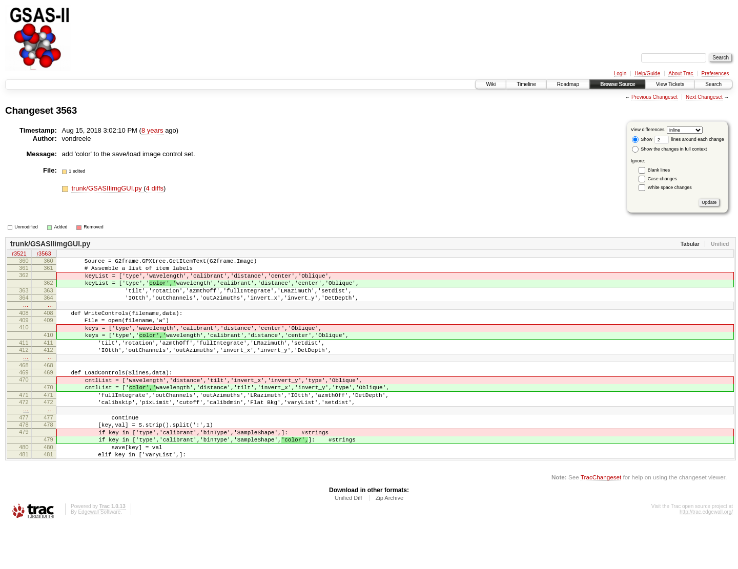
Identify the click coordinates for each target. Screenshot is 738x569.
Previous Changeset (654, 97)
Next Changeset (704, 97)
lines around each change (689, 139)
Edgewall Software (99, 555)
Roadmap (568, 84)
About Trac (680, 73)
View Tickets (670, 84)
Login (620, 73)
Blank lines (659, 170)
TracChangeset (601, 520)
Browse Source (617, 84)
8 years (152, 130)
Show (642, 139)
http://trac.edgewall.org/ (706, 555)
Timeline (526, 84)
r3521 (19, 254)
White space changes (670, 187)
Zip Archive (389, 541)
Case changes (663, 178)
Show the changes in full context (669, 149)
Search (713, 84)
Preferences (715, 73)
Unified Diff (348, 541)
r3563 (43, 254)
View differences (648, 129)
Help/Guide (647, 73)
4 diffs (154, 188)
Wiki (491, 84)
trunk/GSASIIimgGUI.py (107, 188)
